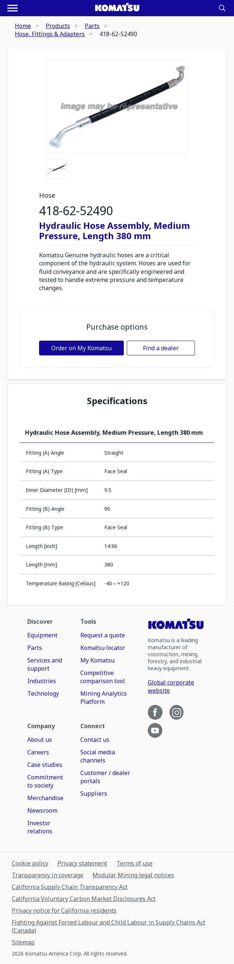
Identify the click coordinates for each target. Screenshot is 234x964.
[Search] (222, 8)
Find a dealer (161, 348)
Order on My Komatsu (81, 348)
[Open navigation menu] (12, 8)
